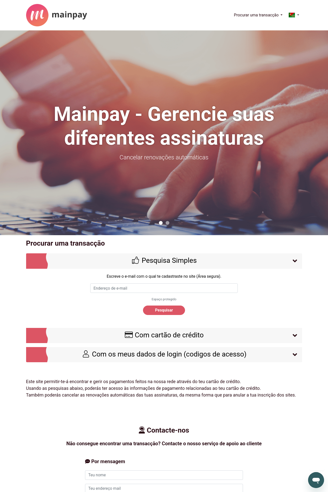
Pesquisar (164, 310)
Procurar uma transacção (257, 15)
